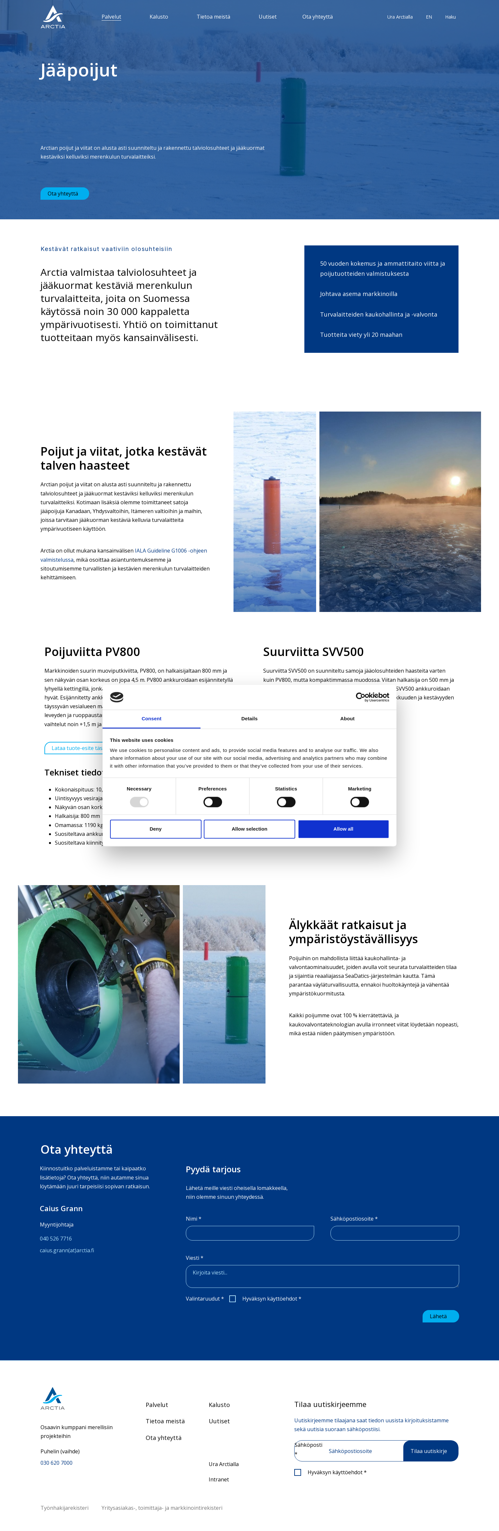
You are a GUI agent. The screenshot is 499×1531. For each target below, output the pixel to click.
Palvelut (111, 16)
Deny (156, 829)
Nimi (193, 1218)
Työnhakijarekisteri (64, 1506)
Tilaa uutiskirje (428, 1450)
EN (429, 17)
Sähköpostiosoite (354, 1218)
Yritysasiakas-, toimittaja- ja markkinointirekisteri (162, 1506)
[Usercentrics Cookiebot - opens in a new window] (360, 697)
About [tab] (347, 719)
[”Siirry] (52, 16)
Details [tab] (249, 719)
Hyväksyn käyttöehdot (271, 1298)
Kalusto (159, 16)
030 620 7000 (56, 1461)
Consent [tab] (152, 719)
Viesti (194, 1257)
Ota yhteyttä (317, 16)
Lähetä (438, 1315)
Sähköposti (308, 1448)
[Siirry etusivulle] (76, 1397)
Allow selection (249, 829)
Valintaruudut (205, 1298)
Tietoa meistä (213, 16)
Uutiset (268, 16)
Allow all (343, 829)
